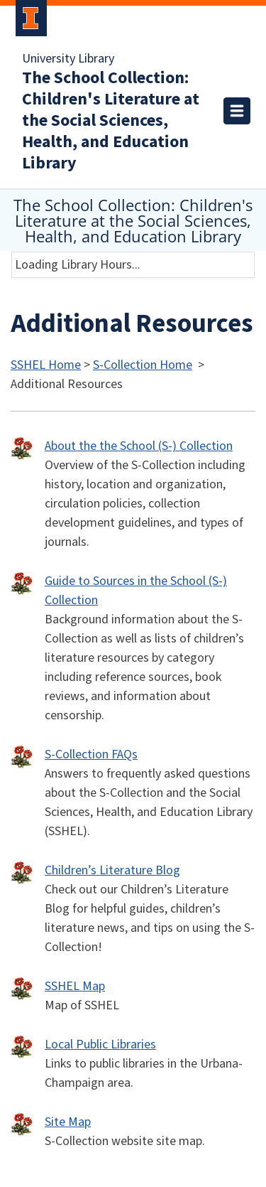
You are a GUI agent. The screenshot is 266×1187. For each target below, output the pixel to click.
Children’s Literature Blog (112, 870)
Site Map (68, 1122)
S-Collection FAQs (91, 754)
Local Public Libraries (100, 1044)
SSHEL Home (46, 365)
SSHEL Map (75, 986)
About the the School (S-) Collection (139, 446)
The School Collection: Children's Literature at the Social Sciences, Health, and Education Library (110, 121)
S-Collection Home (142, 365)
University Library (68, 59)
